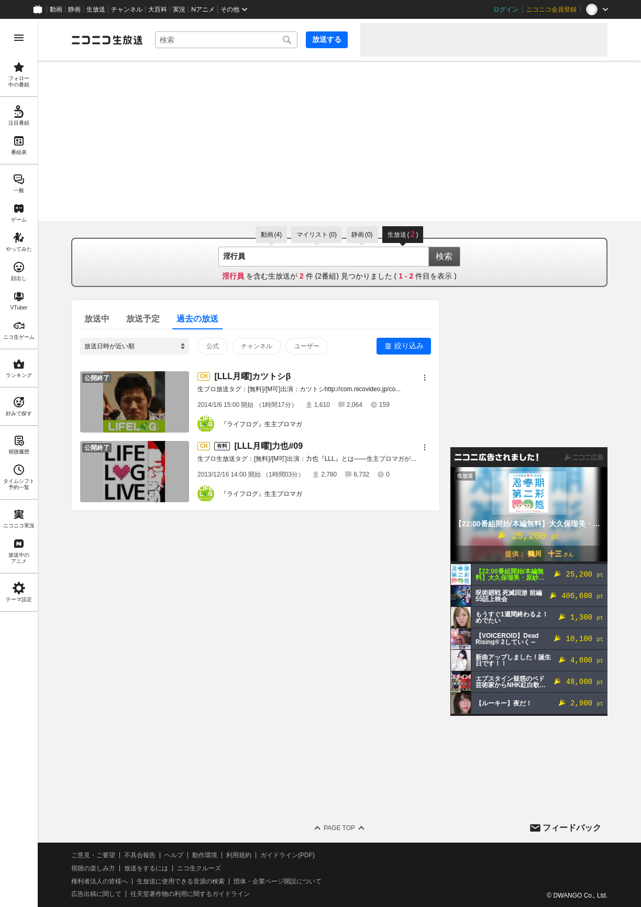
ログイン (505, 9)
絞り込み (409, 345)
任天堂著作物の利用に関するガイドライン (190, 894)
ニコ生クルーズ (199, 868)
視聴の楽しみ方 (93, 868)
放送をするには (146, 868)
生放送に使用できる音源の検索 (181, 881)
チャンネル (126, 9)
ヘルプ (173, 855)
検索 (444, 256)
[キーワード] (226, 39)
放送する (326, 39)
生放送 (95, 9)
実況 (179, 9)
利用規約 (238, 855)
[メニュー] (424, 377)
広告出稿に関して (96, 894)
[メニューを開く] (18, 37)
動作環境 (204, 855)
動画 (56, 9)
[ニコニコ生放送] (106, 40)
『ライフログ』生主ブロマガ (261, 424)
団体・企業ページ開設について (278, 881)
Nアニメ (203, 9)
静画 (74, 9)
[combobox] (226, 39)
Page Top (339, 828)
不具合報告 (140, 855)
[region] (19, 463)
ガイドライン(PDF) (287, 855)
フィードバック (572, 827)
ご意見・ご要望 (93, 855)
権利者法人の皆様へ (99, 881)
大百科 (157, 9)
